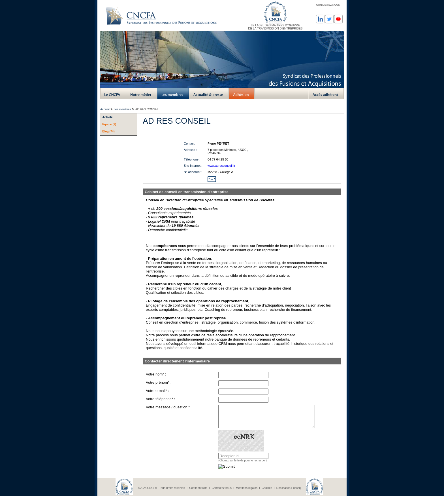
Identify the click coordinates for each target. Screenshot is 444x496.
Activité (107, 117)
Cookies (267, 487)
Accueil (105, 109)
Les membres (122, 109)
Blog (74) (108, 131)
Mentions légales (246, 487)
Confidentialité (198, 487)
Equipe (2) (109, 124)
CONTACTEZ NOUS (328, 4)
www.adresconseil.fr (221, 165)
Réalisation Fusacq (288, 487)
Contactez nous (221, 487)
